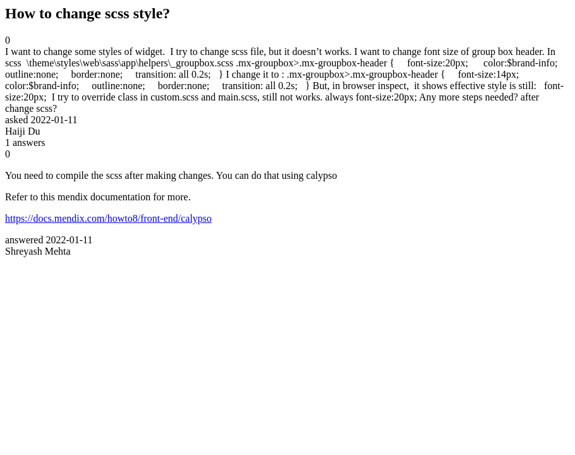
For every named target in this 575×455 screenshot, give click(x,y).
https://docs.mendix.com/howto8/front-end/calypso (108, 218)
